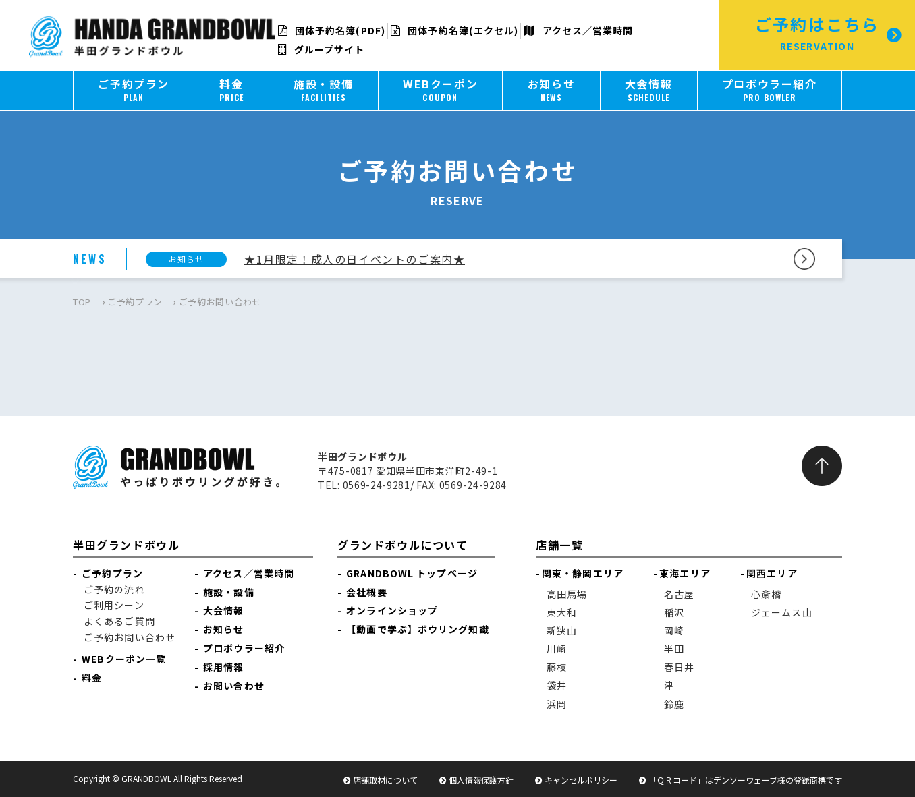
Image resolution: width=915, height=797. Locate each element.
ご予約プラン (135, 301)
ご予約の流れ (114, 589)
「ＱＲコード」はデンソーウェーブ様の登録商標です (745, 780)
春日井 (679, 667)
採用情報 (223, 667)
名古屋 (679, 594)
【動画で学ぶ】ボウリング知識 (417, 629)
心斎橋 (766, 594)
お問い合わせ (234, 685)
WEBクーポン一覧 (124, 659)
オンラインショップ (392, 610)
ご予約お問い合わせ (129, 637)
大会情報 (223, 610)
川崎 (557, 648)
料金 (92, 677)
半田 (674, 648)
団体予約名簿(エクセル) (454, 30)
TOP (82, 301)
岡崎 (674, 630)
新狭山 (562, 630)
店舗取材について (385, 780)
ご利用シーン (114, 605)
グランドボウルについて (402, 545)
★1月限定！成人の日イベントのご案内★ (354, 259)
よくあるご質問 (119, 621)
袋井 (557, 685)
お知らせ (223, 629)
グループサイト (321, 49)
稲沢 (674, 612)
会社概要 (366, 592)
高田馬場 (567, 594)
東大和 (562, 612)
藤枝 (557, 667)
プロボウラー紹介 (244, 648)
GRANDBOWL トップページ (412, 573)
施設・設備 (228, 592)
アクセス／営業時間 (578, 30)
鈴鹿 (674, 704)
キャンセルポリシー (581, 780)
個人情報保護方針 (481, 780)
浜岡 (557, 704)
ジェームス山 (781, 612)
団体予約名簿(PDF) (331, 30)
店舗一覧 (559, 545)
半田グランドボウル (126, 545)
